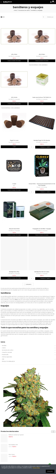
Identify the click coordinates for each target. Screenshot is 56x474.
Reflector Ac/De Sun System (16, 435)
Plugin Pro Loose (14, 140)
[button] (52, 432)
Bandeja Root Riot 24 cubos (42, 271)
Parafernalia (5, 354)
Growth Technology (42, 187)
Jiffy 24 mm (14, 97)
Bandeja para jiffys (14, 271)
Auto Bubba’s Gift (13, 444)
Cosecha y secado (7, 352)
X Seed (14, 184)
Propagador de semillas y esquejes (42, 228)
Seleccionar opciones (14, 60)
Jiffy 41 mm (14, 54)
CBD (3, 359)
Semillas (4, 345)
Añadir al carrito (45, 147)
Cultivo (4, 348)
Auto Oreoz (12, 454)
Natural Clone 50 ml (14, 228)
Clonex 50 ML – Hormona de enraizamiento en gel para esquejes (42, 184)
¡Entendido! (50, 471)
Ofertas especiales (7, 357)
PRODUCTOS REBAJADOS (8, 361)
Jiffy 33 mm (42, 54)
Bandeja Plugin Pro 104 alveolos (42, 140)
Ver (42, 103)
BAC (14, 185)
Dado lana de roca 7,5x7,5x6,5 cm (42, 97)
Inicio (3, 342)
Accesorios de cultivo (7, 350)
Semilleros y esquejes (14, 56)
